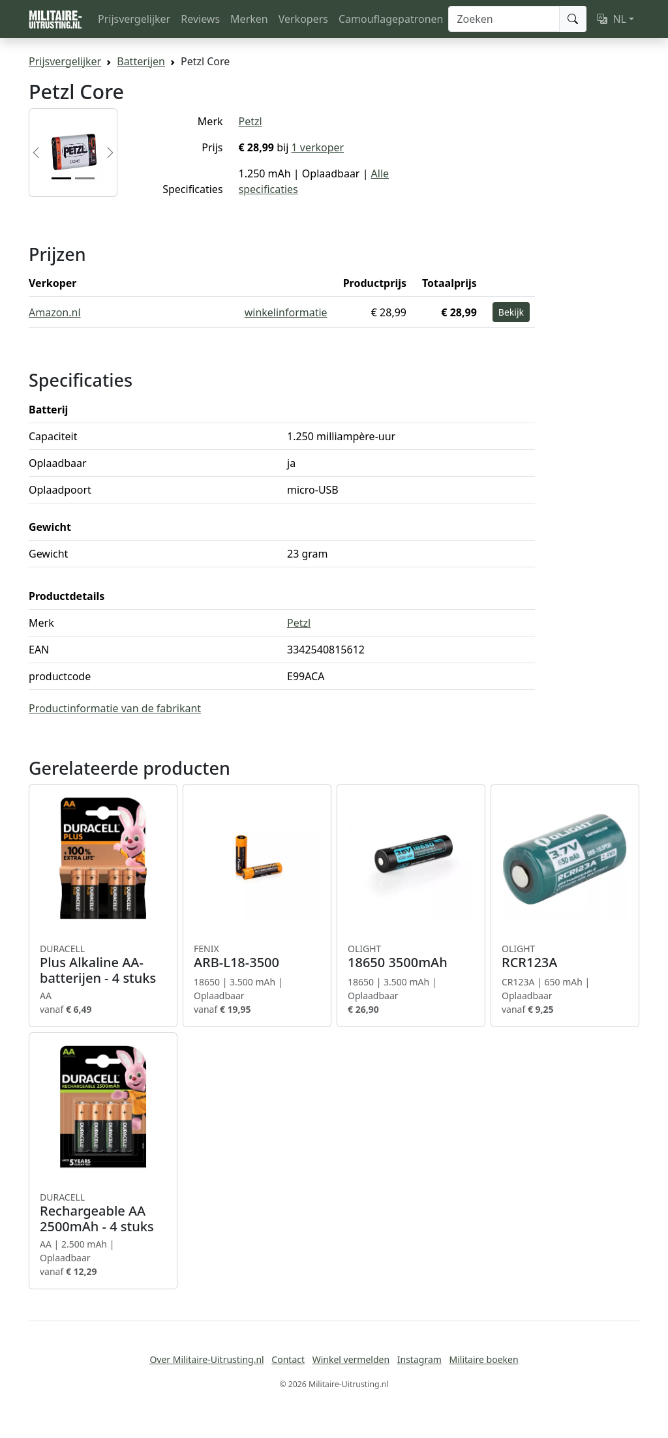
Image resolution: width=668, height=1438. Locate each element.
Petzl (250, 121)
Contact (288, 1359)
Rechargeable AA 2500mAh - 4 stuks (103, 1213)
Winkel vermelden (350, 1359)
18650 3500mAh (411, 956)
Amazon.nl (55, 312)
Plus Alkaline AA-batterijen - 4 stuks (103, 964)
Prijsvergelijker (134, 19)
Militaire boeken (483, 1359)
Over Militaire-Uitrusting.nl (206, 1359)
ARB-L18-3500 (257, 956)
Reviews (200, 19)
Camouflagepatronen (391, 19)
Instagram (419, 1359)
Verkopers (303, 19)
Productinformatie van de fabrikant (115, 708)
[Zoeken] (504, 19)
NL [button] (611, 19)
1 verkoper (317, 147)
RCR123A (565, 956)
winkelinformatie (286, 312)
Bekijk (511, 312)
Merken (249, 19)
